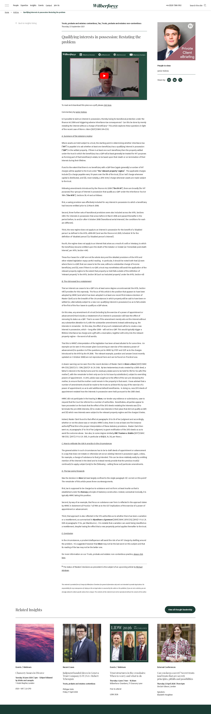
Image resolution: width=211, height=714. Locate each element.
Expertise (25, 5)
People (16, 5)
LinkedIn (175, 80)
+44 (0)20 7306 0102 (173, 5)
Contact (50, 5)
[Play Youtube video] (104, 76)
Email (169, 80)
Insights (34, 5)
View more (35, 658)
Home (7, 12)
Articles (16, 12)
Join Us (59, 5)
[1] (69, 425)
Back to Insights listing (26, 23)
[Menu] (7, 5)
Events (42, 5)
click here (108, 105)
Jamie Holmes (81, 111)
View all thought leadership (180, 609)
